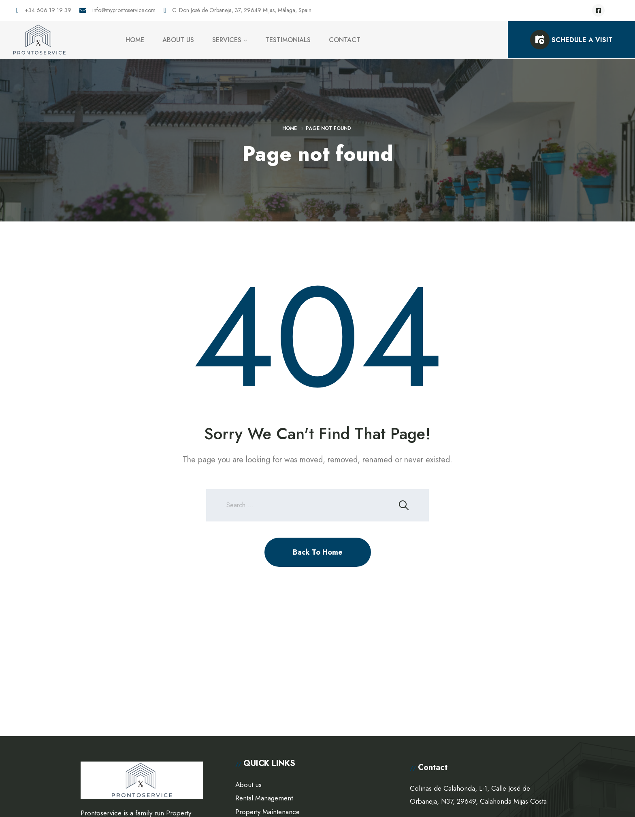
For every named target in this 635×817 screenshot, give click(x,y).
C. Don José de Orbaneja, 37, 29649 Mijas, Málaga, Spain (241, 10)
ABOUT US (178, 40)
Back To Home (318, 552)
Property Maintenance (267, 812)
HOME (135, 40)
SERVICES (226, 40)
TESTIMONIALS (288, 40)
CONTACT (344, 40)
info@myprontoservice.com (124, 10)
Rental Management (264, 798)
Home (289, 128)
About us (248, 784)
